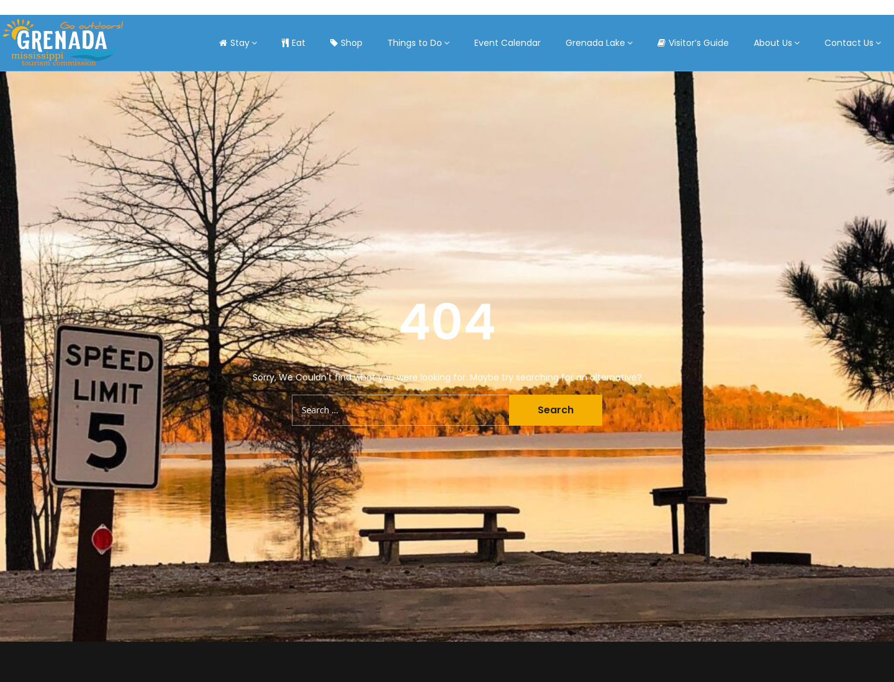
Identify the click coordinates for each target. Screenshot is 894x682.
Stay (234, 43)
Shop (346, 43)
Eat (293, 43)
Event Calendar (507, 43)
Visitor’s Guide (693, 43)
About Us (773, 43)
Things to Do (414, 43)
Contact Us (849, 43)
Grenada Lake (595, 43)
